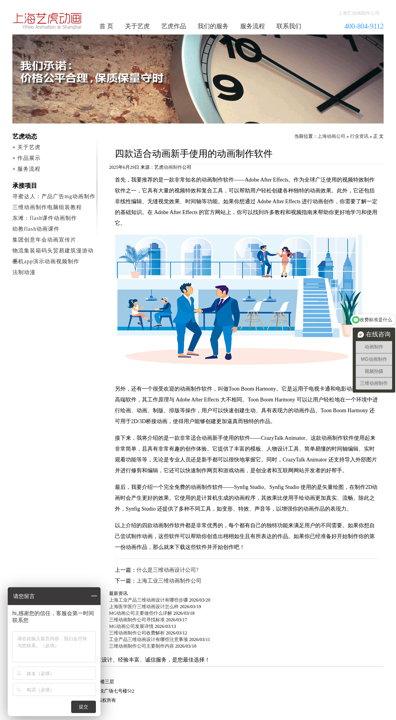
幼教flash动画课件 (36, 229)
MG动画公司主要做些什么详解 (140, 613)
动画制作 (173, 167)
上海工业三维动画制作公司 (169, 581)
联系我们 (289, 26)
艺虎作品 (173, 26)
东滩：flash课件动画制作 (44, 218)
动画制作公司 (47, 21)
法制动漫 (24, 272)
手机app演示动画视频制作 (45, 261)
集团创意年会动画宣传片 (44, 240)
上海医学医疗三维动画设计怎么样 (144, 606)
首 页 (106, 26)
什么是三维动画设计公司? (167, 570)
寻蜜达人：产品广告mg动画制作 (54, 196)
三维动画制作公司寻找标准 (137, 619)
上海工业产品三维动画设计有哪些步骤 (148, 600)
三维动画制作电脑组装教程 (47, 207)
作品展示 (29, 158)
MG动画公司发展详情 (131, 626)
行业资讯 (359, 136)
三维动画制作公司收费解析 (137, 633)
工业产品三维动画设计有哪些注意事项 (148, 639)
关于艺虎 (137, 26)
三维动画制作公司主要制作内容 (141, 646)
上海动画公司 (331, 136)
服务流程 (252, 26)
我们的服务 (213, 26)
